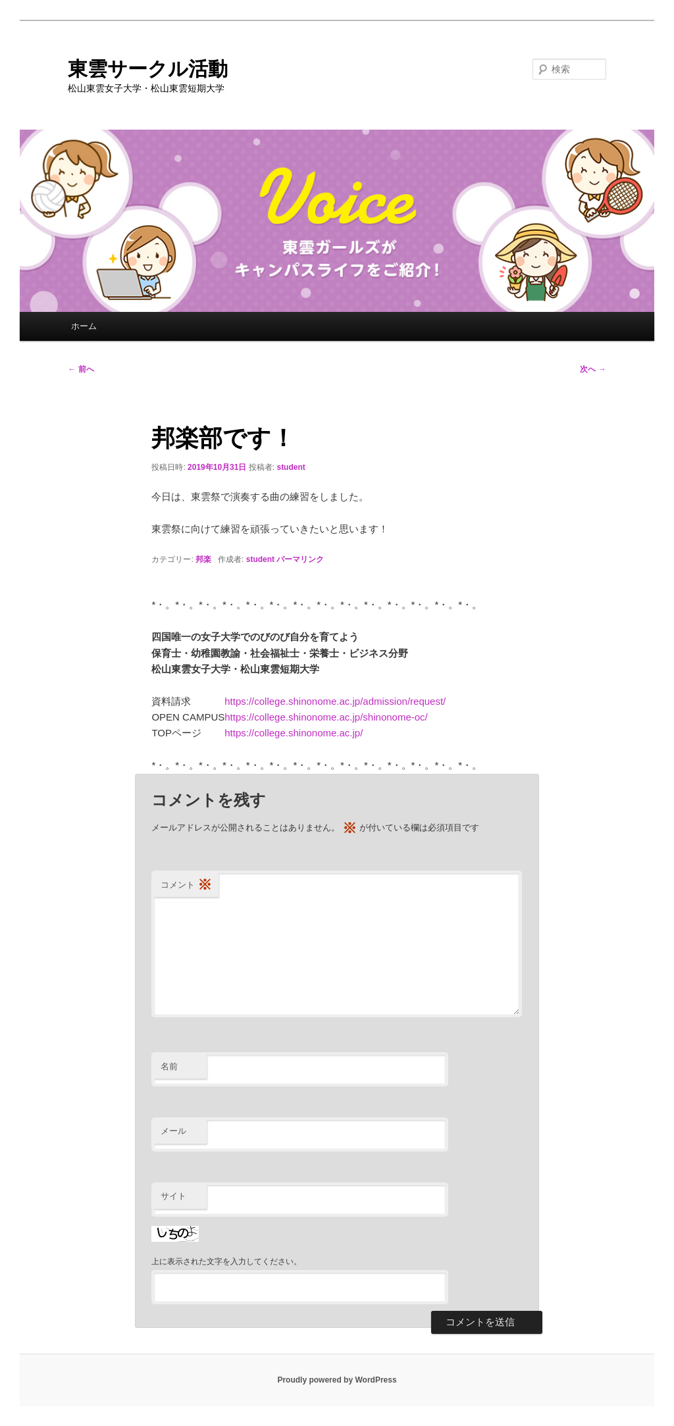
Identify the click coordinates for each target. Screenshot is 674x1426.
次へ (593, 369)
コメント (186, 885)
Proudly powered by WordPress (336, 1380)
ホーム (84, 326)
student (290, 467)
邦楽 (203, 559)
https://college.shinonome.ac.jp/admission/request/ (335, 701)
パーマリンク (300, 559)
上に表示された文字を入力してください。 (226, 1261)
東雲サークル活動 (148, 69)
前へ (80, 369)
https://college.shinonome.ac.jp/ (293, 732)
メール (173, 1131)
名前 (169, 1066)
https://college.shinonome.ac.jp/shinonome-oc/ (326, 717)
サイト (173, 1196)
